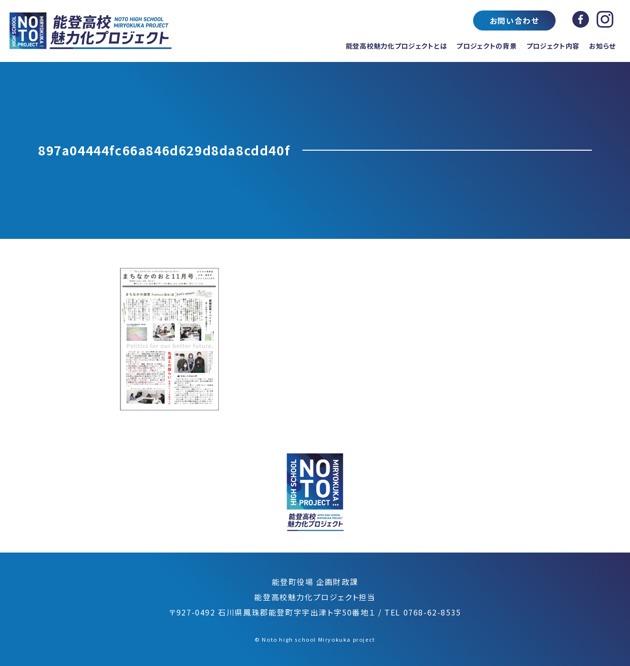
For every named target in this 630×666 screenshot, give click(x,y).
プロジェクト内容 (553, 46)
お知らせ (602, 46)
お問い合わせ (514, 20)
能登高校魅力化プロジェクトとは (396, 46)
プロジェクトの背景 (486, 46)
